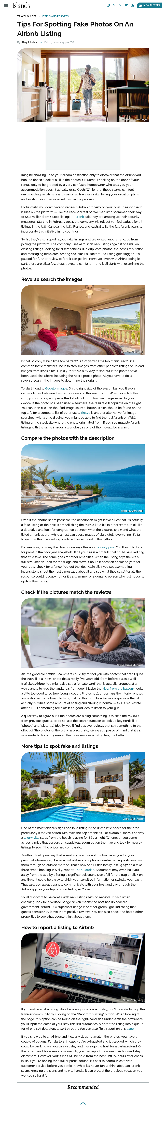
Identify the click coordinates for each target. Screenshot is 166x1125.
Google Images (56, 388)
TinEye (85, 412)
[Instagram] (108, 6)
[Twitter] (120, 6)
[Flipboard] (126, 6)
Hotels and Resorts (55, 16)
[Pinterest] (114, 6)
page (130, 1028)
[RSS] (132, 6)
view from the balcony (118, 688)
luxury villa (31, 837)
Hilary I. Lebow (29, 42)
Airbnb (79, 217)
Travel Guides (26, 16)
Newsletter (149, 5)
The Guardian (84, 870)
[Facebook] (102, 6)
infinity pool (106, 547)
